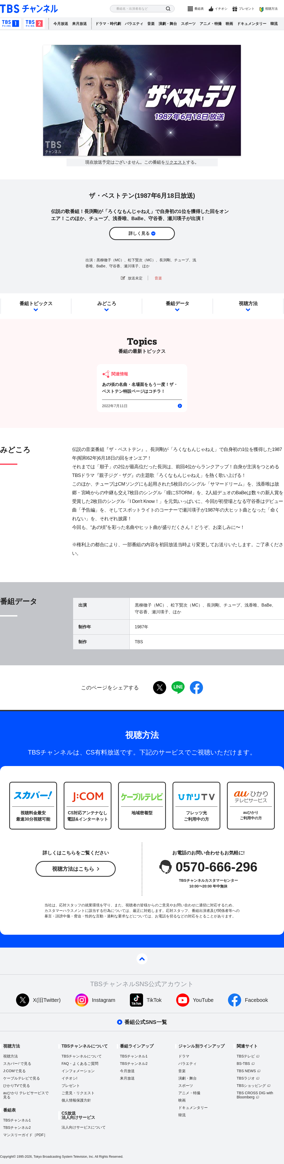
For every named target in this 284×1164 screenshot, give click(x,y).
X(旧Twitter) (47, 1000)
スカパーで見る (17, 1063)
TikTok (154, 1000)
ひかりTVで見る (16, 1085)
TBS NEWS (246, 1071)
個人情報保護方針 (76, 1100)
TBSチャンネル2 (34, 23)
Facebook (256, 1000)
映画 (229, 24)
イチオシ (221, 8)
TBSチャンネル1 (10, 23)
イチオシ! (69, 1078)
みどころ (106, 303)
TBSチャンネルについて (82, 1056)
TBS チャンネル (29, 8)
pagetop (142, 958)
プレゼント (247, 8)
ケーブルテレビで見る (21, 1078)
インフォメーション (78, 1071)
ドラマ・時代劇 (108, 24)
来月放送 (79, 24)
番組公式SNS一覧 (145, 1022)
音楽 (151, 24)
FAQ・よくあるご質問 (80, 1063)
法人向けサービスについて (84, 1127)
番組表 (199, 8)
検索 (168, 9)
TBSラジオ (246, 1078)
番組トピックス (36, 303)
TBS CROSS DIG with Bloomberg (255, 1095)
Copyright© (8, 1156)
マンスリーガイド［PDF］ (25, 1135)
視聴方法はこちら (73, 869)
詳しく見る (139, 233)
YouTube (203, 1000)
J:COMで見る (14, 1071)
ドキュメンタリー (251, 24)
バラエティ (134, 24)
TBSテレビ (246, 1056)
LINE (178, 687)
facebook (196, 687)
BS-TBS (243, 1063)
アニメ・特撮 (211, 24)
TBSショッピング (251, 1085)
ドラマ (183, 1056)
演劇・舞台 (168, 24)
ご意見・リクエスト (78, 1093)
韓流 (274, 24)
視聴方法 (271, 8)
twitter (159, 687)
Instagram (103, 1000)
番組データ (177, 303)
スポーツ (188, 24)
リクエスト (175, 162)
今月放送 (60, 24)
